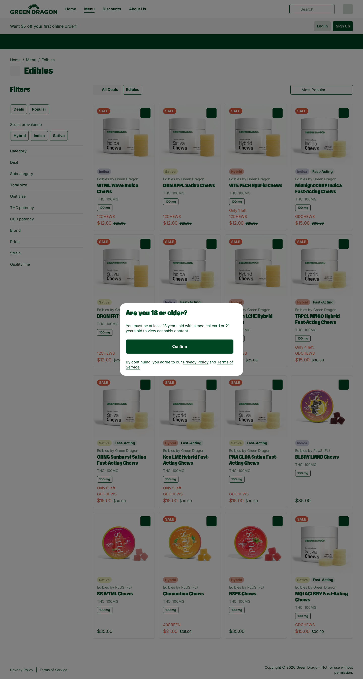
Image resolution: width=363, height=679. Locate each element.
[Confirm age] (179, 347)
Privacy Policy (195, 362)
